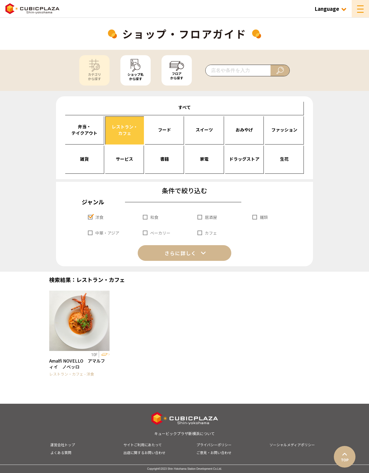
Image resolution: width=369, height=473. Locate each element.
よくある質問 (60, 452)
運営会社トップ (62, 444)
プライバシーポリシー (214, 444)
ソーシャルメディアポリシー (292, 444)
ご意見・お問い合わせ (214, 452)
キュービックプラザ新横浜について (184, 433)
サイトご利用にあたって (142, 444)
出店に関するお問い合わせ (144, 452)
